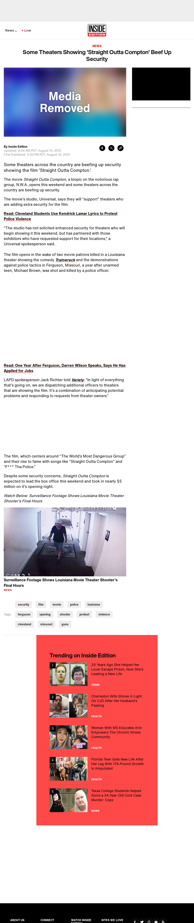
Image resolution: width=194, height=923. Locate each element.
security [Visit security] (23, 604)
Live (27, 30)
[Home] (97, 30)
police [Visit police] (74, 604)
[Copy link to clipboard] (120, 148)
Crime (95, 684)
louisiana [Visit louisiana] (94, 604)
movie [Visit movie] (57, 604)
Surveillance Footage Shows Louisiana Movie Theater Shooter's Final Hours (61, 582)
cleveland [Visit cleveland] (24, 624)
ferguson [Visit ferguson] (24, 614)
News (9, 30)
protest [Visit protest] (84, 614)
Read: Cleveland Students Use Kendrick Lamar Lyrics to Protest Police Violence (60, 216)
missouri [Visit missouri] (46, 624)
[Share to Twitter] (111, 148)
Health (96, 716)
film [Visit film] (41, 604)
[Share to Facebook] (102, 148)
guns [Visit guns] (65, 624)
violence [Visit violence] (104, 614)
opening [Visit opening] (45, 614)
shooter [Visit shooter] (65, 614)
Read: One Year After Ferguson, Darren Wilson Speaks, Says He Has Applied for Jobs (65, 368)
